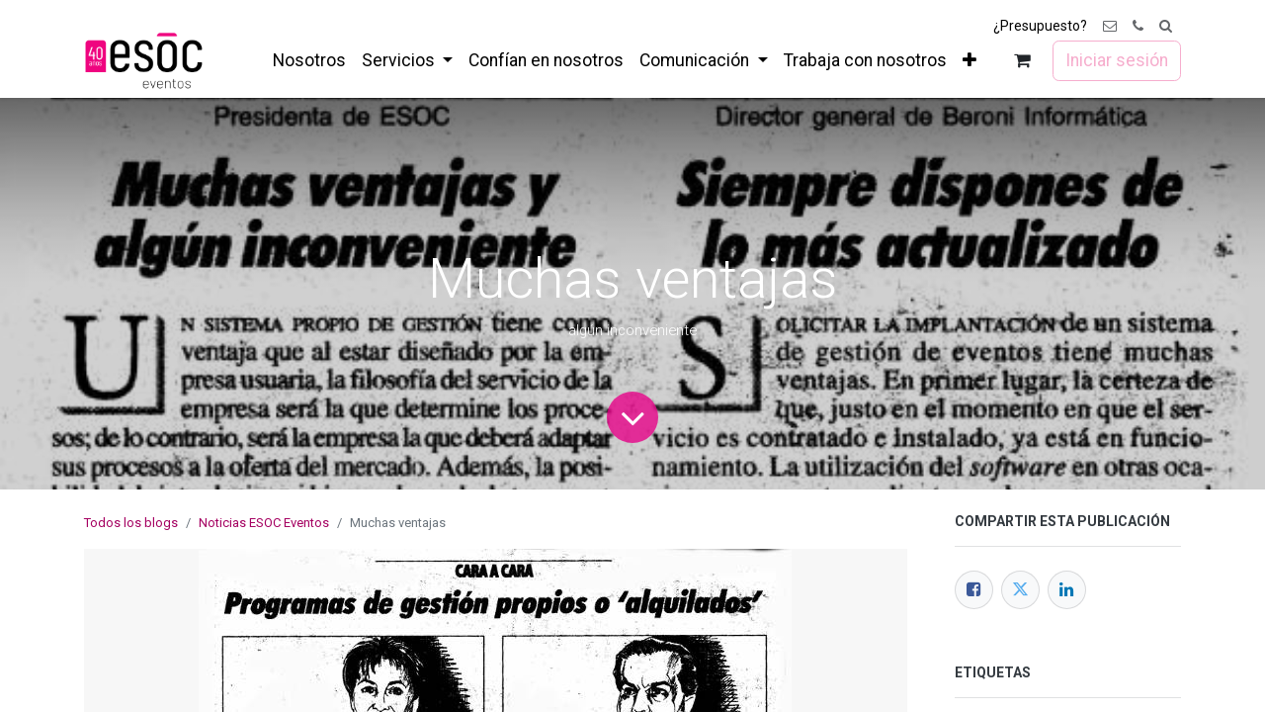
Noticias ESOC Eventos (264, 522)
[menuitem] (309, 60)
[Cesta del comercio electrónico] (1022, 61)
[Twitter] (1020, 590)
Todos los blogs (131, 522)
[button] (1165, 26)
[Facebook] (974, 590)
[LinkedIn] (1067, 590)
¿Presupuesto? (1040, 26)
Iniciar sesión (1116, 60)
